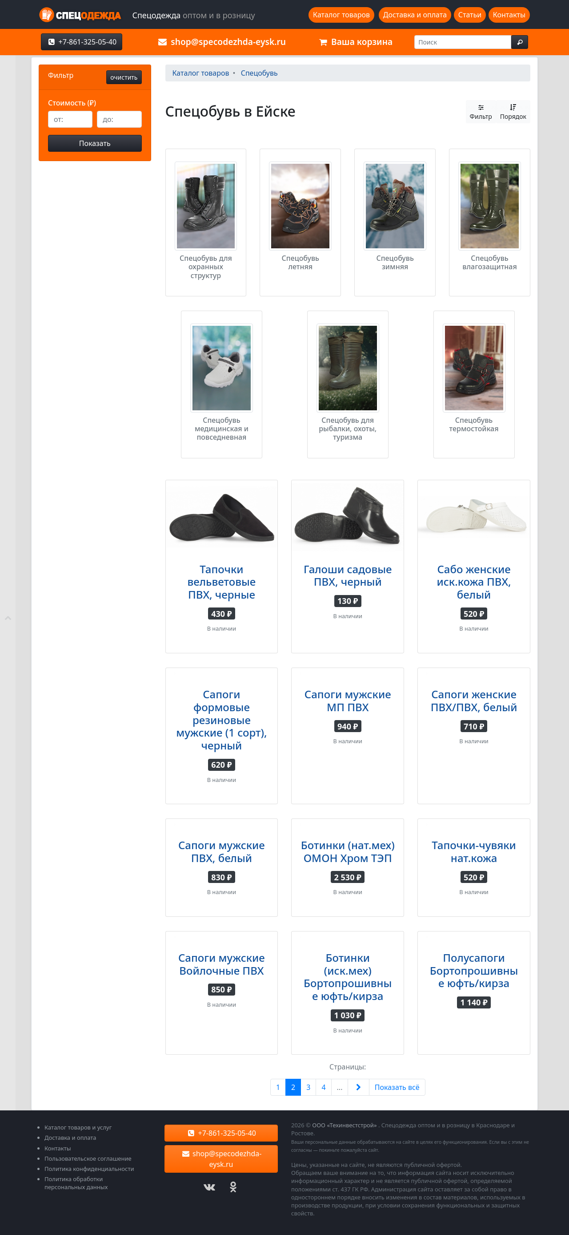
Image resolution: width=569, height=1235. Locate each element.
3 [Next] (308, 1087)
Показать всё (397, 1087)
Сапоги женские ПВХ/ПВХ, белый (474, 700)
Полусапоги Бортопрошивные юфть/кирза (474, 970)
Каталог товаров (341, 15)
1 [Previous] (278, 1087)
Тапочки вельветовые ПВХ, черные (222, 582)
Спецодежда (193, 15)
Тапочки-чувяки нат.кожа (474, 851)
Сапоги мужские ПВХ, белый (221, 851)
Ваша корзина (355, 42)
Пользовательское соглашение (88, 1158)
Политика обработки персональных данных (76, 1183)
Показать (95, 143)
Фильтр (481, 112)
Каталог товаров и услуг (78, 1127)
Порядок (513, 112)
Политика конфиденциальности (89, 1169)
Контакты (509, 15)
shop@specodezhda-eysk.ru (221, 42)
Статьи (470, 15)
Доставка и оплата (415, 15)
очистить (123, 77)
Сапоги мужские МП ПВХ (348, 700)
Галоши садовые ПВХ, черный (348, 575)
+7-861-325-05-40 (81, 42)
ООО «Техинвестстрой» (344, 1125)
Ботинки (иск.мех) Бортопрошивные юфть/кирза (348, 976)
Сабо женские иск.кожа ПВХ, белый (474, 582)
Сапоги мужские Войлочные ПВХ (221, 964)
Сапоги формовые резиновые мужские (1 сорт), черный (221, 720)
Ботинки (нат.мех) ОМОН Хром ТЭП (348, 851)
